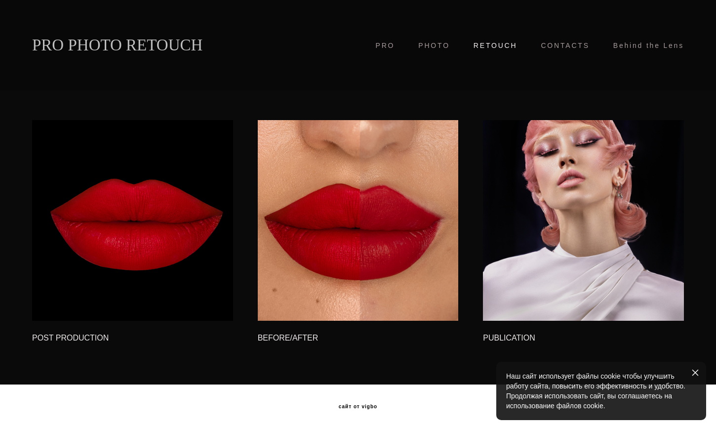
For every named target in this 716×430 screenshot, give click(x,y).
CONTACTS (565, 45)
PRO (385, 45)
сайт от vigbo (358, 406)
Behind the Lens (648, 45)
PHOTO (434, 45)
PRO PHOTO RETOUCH (117, 45)
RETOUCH (495, 45)
